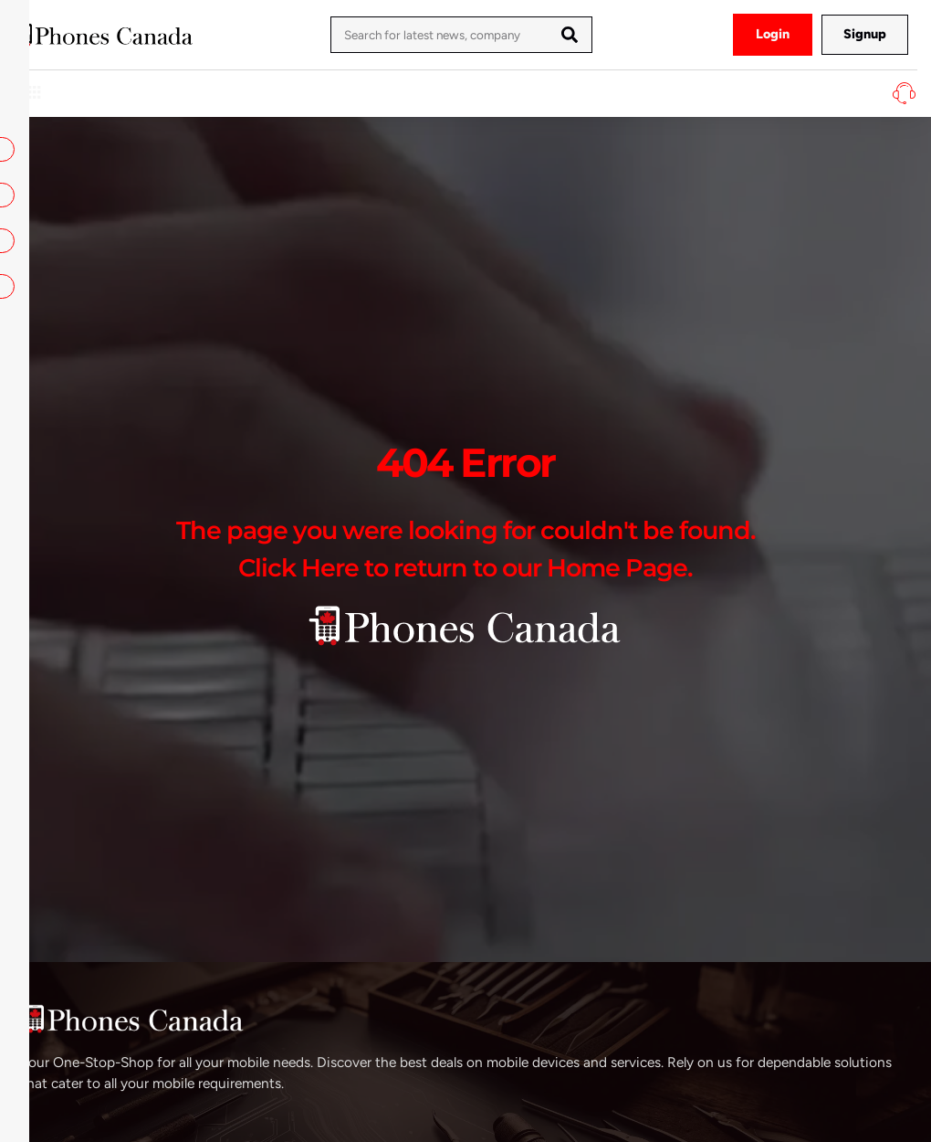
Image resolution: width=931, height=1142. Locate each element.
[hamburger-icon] (34, 94)
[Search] (569, 34)
